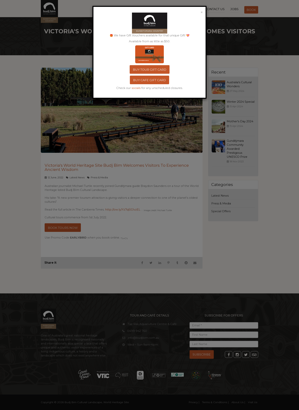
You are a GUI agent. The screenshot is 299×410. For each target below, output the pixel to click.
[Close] (202, 12)
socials (136, 88)
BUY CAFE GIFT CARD (149, 80)
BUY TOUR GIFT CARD (149, 69)
